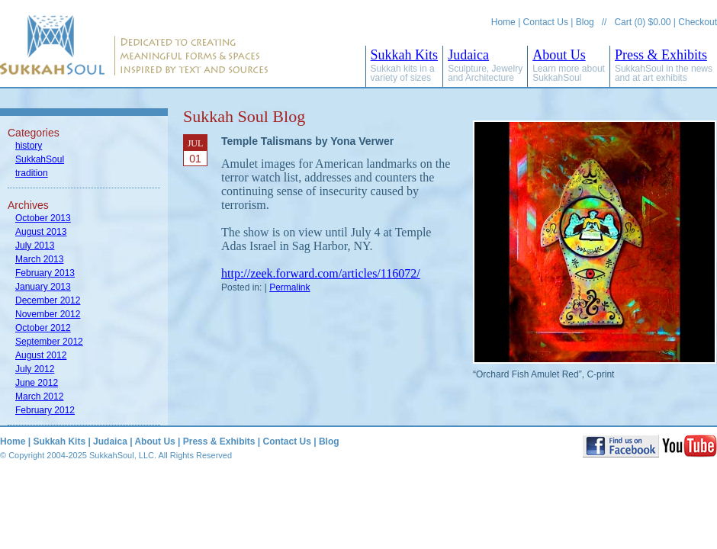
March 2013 (39, 259)
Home (503, 22)
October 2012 (43, 328)
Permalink (289, 287)
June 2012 (36, 382)
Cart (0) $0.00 (642, 22)
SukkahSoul (39, 159)
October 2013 (43, 218)
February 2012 (45, 410)
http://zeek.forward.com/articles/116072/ (320, 273)
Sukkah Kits (405, 65)
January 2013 (43, 286)
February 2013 (45, 273)
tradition (31, 173)
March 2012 (39, 396)
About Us (568, 65)
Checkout (697, 22)
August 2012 (40, 355)
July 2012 (34, 369)
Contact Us (545, 22)
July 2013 (34, 245)
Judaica (485, 65)
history (28, 145)
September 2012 (49, 341)
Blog (585, 22)
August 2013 (40, 231)
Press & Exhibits (663, 65)
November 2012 (47, 314)
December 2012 (47, 300)
